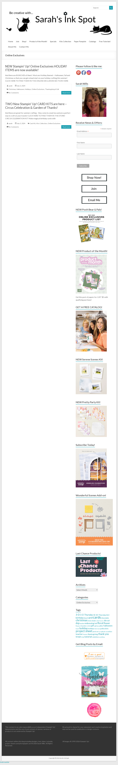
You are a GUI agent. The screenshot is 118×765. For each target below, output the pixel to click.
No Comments (14, 93)
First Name (81, 143)
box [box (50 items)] (85, 618)
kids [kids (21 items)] (96, 628)
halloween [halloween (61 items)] (107, 625)
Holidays (28, 89)
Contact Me (24, 47)
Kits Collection (65, 41)
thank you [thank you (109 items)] (103, 633)
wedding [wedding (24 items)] (102, 637)
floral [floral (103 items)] (100, 623)
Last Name (81, 154)
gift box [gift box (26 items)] (97, 626)
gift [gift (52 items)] (92, 626)
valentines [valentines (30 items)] (95, 637)
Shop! (24, 41)
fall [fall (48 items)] (95, 623)
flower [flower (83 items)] (106, 623)
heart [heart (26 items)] (77, 629)
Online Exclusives (38, 89)
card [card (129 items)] (90, 617)
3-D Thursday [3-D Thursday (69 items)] (86, 615)
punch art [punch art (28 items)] (96, 631)
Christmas (12, 89)
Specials (53, 41)
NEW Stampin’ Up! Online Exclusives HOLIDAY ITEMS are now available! (36, 68)
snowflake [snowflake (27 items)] (109, 631)
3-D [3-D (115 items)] (78, 614)
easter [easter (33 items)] (82, 623)
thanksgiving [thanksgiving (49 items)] (93, 634)
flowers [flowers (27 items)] (78, 626)
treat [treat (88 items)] (78, 636)
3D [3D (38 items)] (94, 615)
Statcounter (4, 762)
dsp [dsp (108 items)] (78, 623)
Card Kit (33, 123)
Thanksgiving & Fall (52, 89)
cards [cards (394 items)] (97, 617)
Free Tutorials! (105, 41)
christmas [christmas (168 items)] (81, 620)
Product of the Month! (38, 41)
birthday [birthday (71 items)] (80, 618)
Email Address (83, 131)
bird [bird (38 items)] (107, 615)
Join (17, 41)
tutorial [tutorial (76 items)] (88, 636)
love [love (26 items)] (98, 629)
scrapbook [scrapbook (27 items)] (102, 631)
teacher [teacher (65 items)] (79, 634)
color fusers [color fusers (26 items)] (100, 621)
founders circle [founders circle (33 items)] (86, 626)
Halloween (20, 89)
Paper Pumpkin (80, 41)
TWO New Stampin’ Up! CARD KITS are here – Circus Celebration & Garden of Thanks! (36, 105)
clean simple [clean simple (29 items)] (92, 621)
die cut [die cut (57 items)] (107, 620)
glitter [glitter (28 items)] (101, 626)
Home (10, 41)
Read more (66, 93)
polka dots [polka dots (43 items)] (104, 628)
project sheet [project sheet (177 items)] (84, 631)
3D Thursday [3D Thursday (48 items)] (101, 615)
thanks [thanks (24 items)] (85, 634)
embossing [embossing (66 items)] (89, 623)
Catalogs (92, 41)
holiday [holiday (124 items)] (83, 628)
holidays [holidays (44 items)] (91, 628)
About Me (12, 47)
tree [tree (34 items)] (82, 637)
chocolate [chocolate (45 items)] (105, 618)
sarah (10, 86)
